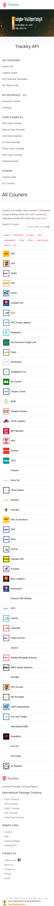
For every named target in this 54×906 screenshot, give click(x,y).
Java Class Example (12, 136)
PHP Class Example (12, 123)
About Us (8, 865)
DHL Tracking (10, 813)
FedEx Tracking (11, 808)
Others (7, 245)
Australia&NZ (9, 240)
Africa (30, 240)
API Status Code (10, 85)
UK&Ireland (18, 235)
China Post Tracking (14, 817)
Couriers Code (9, 177)
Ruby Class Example (12, 155)
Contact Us (9, 869)
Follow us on (12, 859)
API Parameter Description (15, 79)
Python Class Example (13, 148)
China (21, 240)
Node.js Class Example (13, 129)
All (15, 245)
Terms (7, 878)
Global (7, 235)
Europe (30, 235)
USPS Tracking (11, 799)
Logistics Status (9, 73)
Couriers (8, 832)
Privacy (7, 874)
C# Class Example (11, 142)
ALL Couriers (8, 183)
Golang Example (10, 161)
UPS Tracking (11, 804)
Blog (6, 836)
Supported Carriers (11, 101)
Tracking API (10, 845)
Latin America (42, 240)
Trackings (6, 107)
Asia (39, 235)
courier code (40, 218)
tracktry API (7, 66)
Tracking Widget (12, 841)
